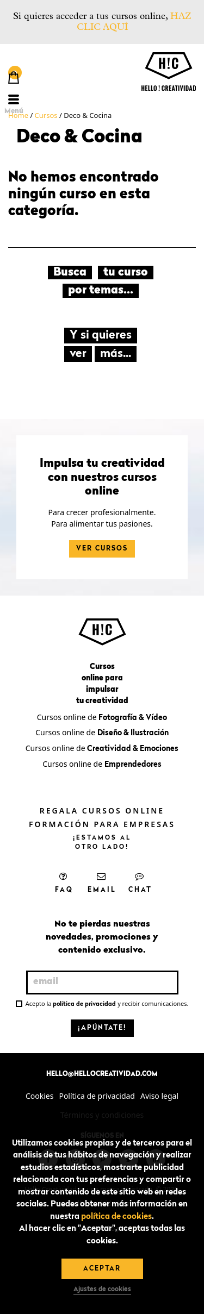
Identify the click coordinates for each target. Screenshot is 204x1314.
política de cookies (116, 1217)
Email (102, 882)
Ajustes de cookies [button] (102, 1289)
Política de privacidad (97, 1096)
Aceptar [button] (102, 1269)
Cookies (39, 1096)
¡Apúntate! (102, 1028)
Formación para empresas (102, 824)
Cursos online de (102, 717)
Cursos (46, 115)
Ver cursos (102, 549)
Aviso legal (159, 1096)
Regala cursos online (102, 810)
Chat (140, 882)
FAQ (64, 882)
